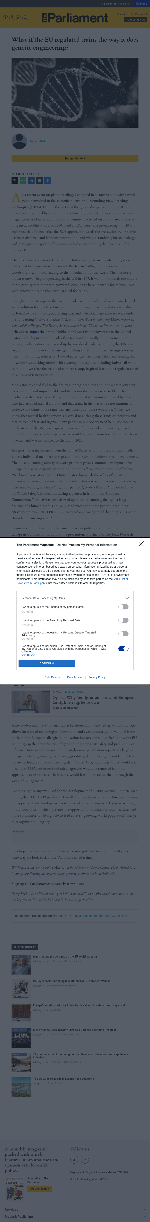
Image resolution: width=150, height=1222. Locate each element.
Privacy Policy (96, 677)
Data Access (74, 677)
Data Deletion (53, 677)
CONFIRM (46, 663)
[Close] (142, 545)
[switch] (123, 606)
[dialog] (75, 611)
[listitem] (75, 598)
